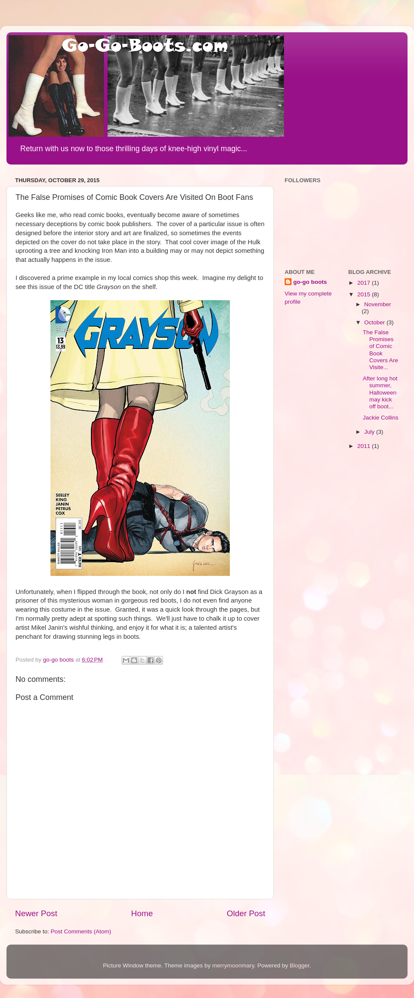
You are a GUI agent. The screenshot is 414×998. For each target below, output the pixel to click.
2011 (364, 446)
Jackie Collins (380, 417)
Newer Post (36, 913)
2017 (364, 283)
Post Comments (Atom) (81, 931)
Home (142, 913)
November (377, 304)
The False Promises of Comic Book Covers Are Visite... (380, 349)
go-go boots (310, 282)
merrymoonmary (233, 965)
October (375, 322)
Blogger (300, 965)
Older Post (246, 913)
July (370, 432)
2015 (364, 294)
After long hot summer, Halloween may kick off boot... (380, 392)
